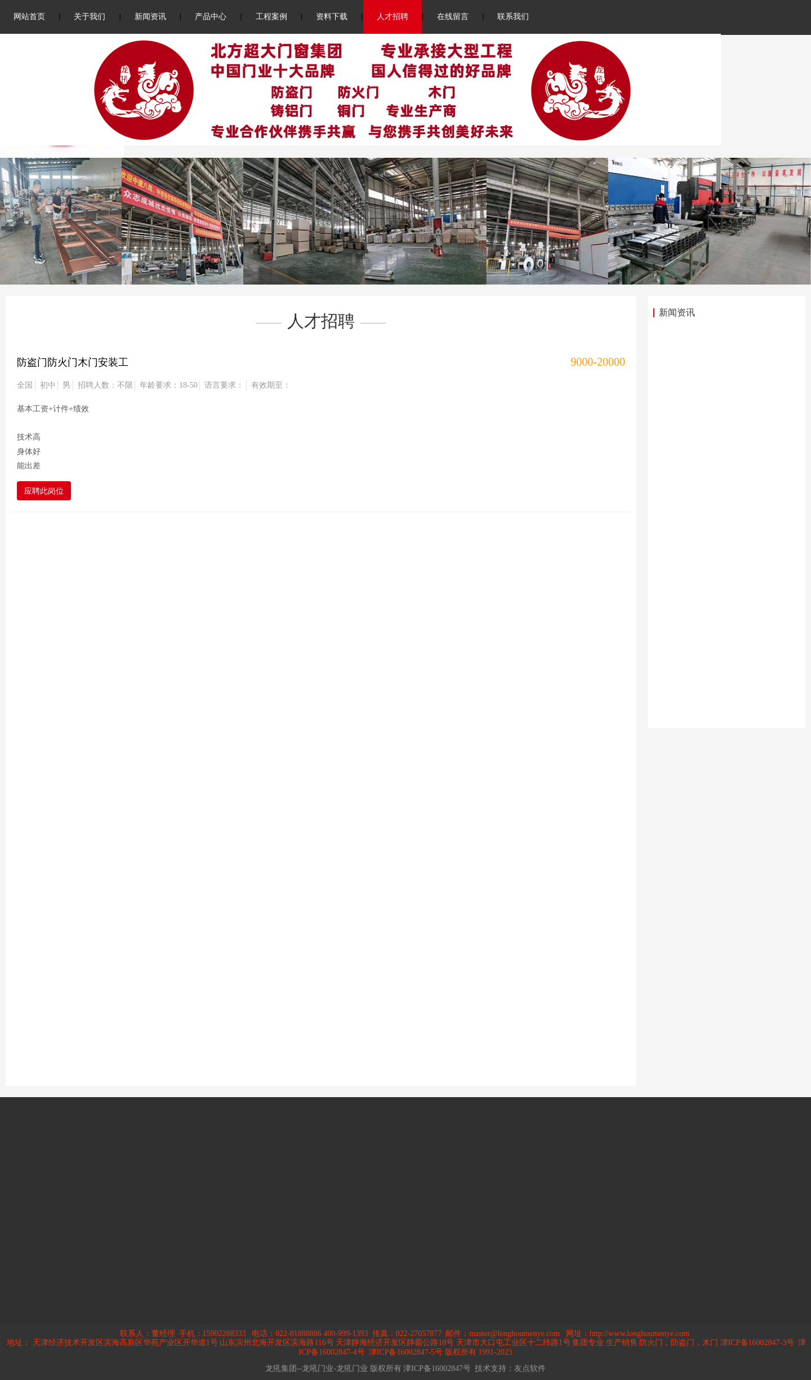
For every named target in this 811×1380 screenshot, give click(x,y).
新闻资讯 (150, 16)
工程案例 (271, 16)
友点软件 (530, 1368)
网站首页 (29, 16)
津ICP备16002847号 (437, 1368)
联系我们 (513, 16)
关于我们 (89, 16)
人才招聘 (392, 16)
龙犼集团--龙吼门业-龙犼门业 (316, 1368)
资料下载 (331, 16)
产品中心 (210, 16)
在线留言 (453, 16)
